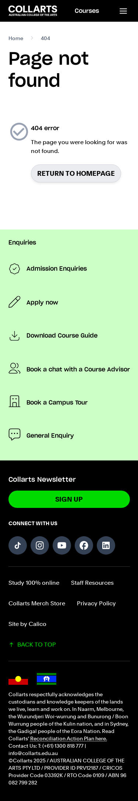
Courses (87, 11)
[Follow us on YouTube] (62, 545)
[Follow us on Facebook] (84, 545)
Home (15, 38)
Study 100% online (33, 582)
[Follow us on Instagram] (40, 545)
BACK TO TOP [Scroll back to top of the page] (32, 644)
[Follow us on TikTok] (17, 545)
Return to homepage (76, 173)
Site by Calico (27, 623)
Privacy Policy (96, 603)
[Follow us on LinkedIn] (106, 545)
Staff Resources (92, 582)
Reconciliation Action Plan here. (68, 738)
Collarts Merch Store (36, 603)
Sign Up (69, 499)
